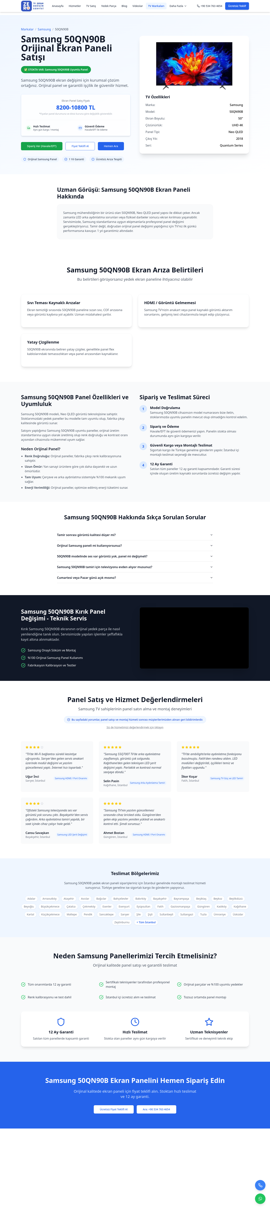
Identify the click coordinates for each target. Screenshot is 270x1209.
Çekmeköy (89, 906)
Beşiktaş (201, 898)
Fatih (160, 906)
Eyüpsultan (143, 906)
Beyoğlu (29, 906)
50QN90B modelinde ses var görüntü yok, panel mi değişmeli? (135, 556)
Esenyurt (124, 906)
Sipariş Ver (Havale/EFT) (41, 146)
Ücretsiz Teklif (237, 6)
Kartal (30, 914)
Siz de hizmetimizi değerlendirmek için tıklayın (134, 727)
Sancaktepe (106, 914)
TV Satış (91, 6)
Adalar (31, 898)
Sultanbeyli (166, 914)
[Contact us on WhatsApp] (260, 1198)
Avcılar (85, 898)
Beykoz (218, 898)
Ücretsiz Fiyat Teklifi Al (114, 1109)
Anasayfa (57, 6)
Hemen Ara (111, 146)
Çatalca (71, 906)
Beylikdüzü (236, 898)
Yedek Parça (108, 6)
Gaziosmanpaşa (180, 906)
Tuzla (203, 914)
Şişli (150, 914)
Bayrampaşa (181, 898)
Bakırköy (140, 898)
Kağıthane (240, 906)
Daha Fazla (178, 6)
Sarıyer (125, 914)
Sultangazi (186, 914)
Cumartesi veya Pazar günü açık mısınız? (135, 578)
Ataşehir (69, 898)
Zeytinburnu (121, 922)
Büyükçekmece (50, 906)
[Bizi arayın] (260, 1184)
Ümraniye (220, 914)
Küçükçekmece (50, 914)
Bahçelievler (120, 898)
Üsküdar (238, 914)
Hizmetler (75, 6)
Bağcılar (101, 898)
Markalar (27, 29)
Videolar (138, 6)
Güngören (203, 906)
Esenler (107, 906)
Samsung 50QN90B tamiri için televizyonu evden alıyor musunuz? (135, 567)
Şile (138, 914)
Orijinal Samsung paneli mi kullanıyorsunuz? (135, 546)
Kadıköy (222, 906)
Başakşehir (160, 898)
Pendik (88, 914)
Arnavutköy (50, 898)
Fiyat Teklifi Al (80, 146)
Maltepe (72, 914)
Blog (124, 6)
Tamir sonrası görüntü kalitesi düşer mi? (135, 535)
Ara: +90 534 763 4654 (156, 1109)
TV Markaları (156, 6)
